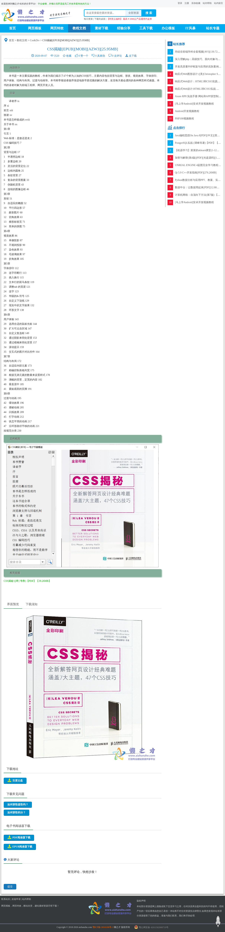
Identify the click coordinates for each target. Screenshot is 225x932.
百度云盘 (15, 780)
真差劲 (101, 55)
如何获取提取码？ (17, 804)
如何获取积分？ (16, 812)
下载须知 (31, 604)
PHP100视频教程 (184, 118)
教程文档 (79, 28)
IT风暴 (190, 28)
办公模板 (168, 28)
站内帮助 (207, 3)
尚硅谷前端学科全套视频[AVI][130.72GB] (198, 51)
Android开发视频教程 (187, 111)
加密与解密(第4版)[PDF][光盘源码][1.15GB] (200, 157)
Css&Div (35, 40)
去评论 (118, 55)
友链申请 (16, 899)
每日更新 (88, 19)
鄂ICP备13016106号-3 (103, 927)
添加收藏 (195, 3)
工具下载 (146, 28)
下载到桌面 (99, 19)
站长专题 (212, 28)
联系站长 (5, 899)
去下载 (133, 55)
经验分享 (123, 28)
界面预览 (13, 604)
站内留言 (218, 3)
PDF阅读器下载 (18, 837)
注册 (187, 3)
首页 (12, 28)
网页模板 (34, 28)
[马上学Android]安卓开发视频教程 (194, 103)
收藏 (68, 55)
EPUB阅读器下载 (19, 846)
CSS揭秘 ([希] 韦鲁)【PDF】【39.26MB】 (27, 581)
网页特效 (57, 28)
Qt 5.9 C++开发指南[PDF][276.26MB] (195, 172)
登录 (180, 3)
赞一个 (84, 55)
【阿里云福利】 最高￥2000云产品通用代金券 (129, 19)
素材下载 (101, 28)
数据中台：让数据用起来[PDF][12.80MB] (198, 187)
